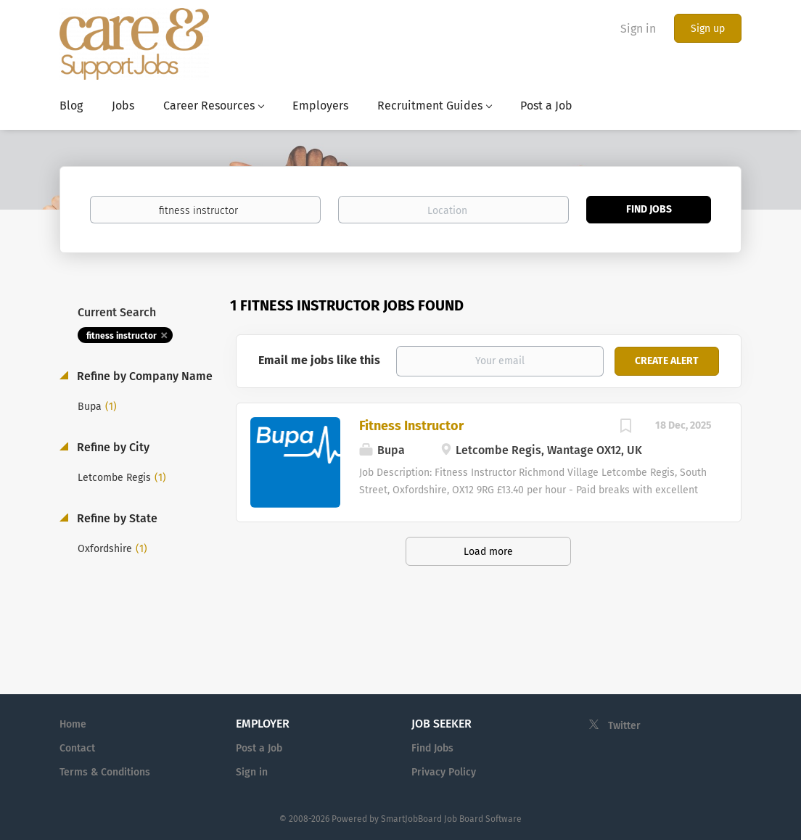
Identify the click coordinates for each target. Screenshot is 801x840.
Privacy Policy (443, 772)
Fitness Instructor (411, 426)
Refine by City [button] (111, 447)
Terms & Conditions (104, 772)
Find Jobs (649, 209)
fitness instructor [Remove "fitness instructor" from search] (121, 336)
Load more (488, 551)
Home (72, 724)
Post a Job (259, 748)
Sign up (708, 28)
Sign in (638, 29)
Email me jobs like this (319, 360)
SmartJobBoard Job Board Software (451, 819)
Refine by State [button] (115, 518)
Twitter (624, 726)
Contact (77, 748)
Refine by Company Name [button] (143, 376)
